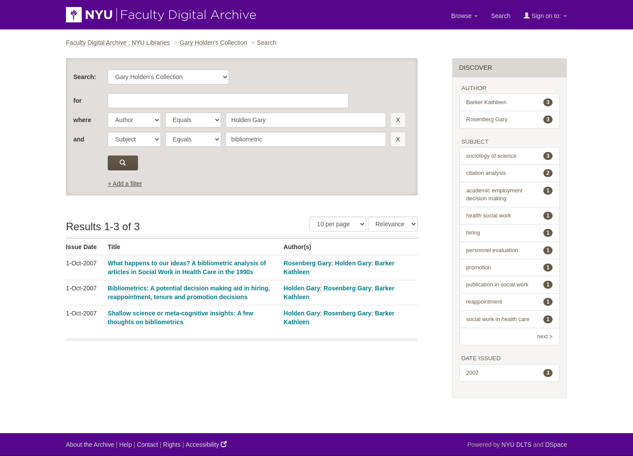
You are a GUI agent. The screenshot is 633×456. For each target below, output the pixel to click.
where (82, 119)
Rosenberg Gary (307, 263)
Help (125, 444)
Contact (147, 444)
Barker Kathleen (509, 102)
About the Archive (90, 444)
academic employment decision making (509, 194)
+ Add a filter (125, 183)
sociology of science (509, 156)
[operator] (193, 119)
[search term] (306, 119)
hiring (509, 233)
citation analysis (509, 173)
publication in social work (509, 285)
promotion (509, 267)
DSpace (556, 444)
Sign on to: (545, 15)
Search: (84, 76)
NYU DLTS (516, 444)
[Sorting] (393, 224)
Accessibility (206, 444)
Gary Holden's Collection (213, 42)
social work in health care (509, 319)
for (77, 100)
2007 (509, 373)
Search (500, 15)
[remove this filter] (398, 119)
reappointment (509, 302)
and (78, 139)
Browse (464, 15)
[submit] (123, 163)
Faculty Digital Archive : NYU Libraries (118, 42)
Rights (172, 444)
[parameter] (134, 119)
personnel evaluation (509, 250)
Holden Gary (353, 263)
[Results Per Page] (337, 224)
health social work (509, 216)
